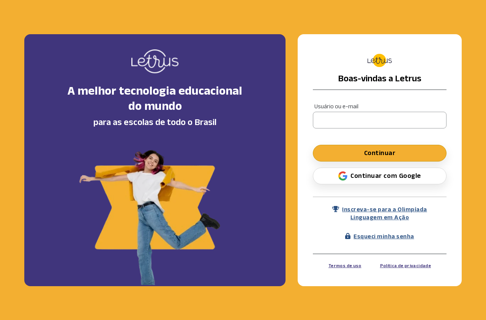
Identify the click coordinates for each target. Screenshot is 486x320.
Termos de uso (344, 265)
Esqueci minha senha (379, 236)
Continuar (380, 153)
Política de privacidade (405, 265)
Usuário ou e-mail (336, 106)
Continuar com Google (379, 176)
